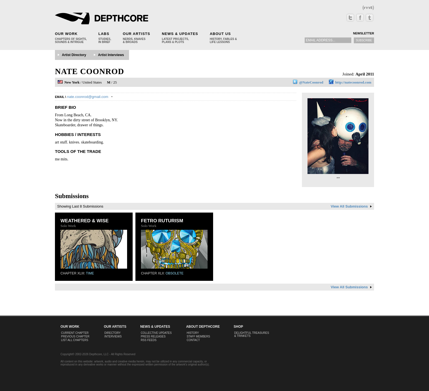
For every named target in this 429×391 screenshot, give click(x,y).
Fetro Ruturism (162, 220)
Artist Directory (74, 55)
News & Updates (180, 34)
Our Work (66, 34)
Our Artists (136, 34)
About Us (220, 34)
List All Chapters (74, 340)
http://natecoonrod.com (353, 82)
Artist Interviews (111, 55)
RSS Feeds (149, 340)
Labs (103, 34)
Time (90, 273)
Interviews (113, 336)
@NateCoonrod (311, 82)
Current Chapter (75, 332)
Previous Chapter (75, 336)
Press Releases (153, 336)
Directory (112, 332)
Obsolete (175, 273)
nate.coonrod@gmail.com (87, 97)
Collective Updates (156, 332)
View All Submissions (351, 206)
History (193, 332)
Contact (193, 340)
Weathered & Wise (84, 220)
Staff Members (198, 336)
